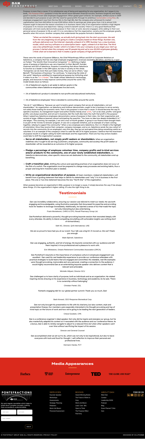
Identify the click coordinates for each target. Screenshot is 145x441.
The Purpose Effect (81, 411)
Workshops (53, 397)
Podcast (90, 6)
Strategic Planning (56, 403)
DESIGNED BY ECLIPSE (133, 435)
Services (66, 6)
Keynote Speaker (55, 395)
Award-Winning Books (82, 395)
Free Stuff (113, 6)
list (69, 62)
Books (78, 6)
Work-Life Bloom (81, 403)
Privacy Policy (50, 435)
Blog (101, 6)
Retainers (53, 405)
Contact (127, 6)
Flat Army (78, 413)
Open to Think (80, 408)
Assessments (54, 400)
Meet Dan (53, 6)
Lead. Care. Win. (81, 405)
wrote (89, 112)
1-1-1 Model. (44, 77)
